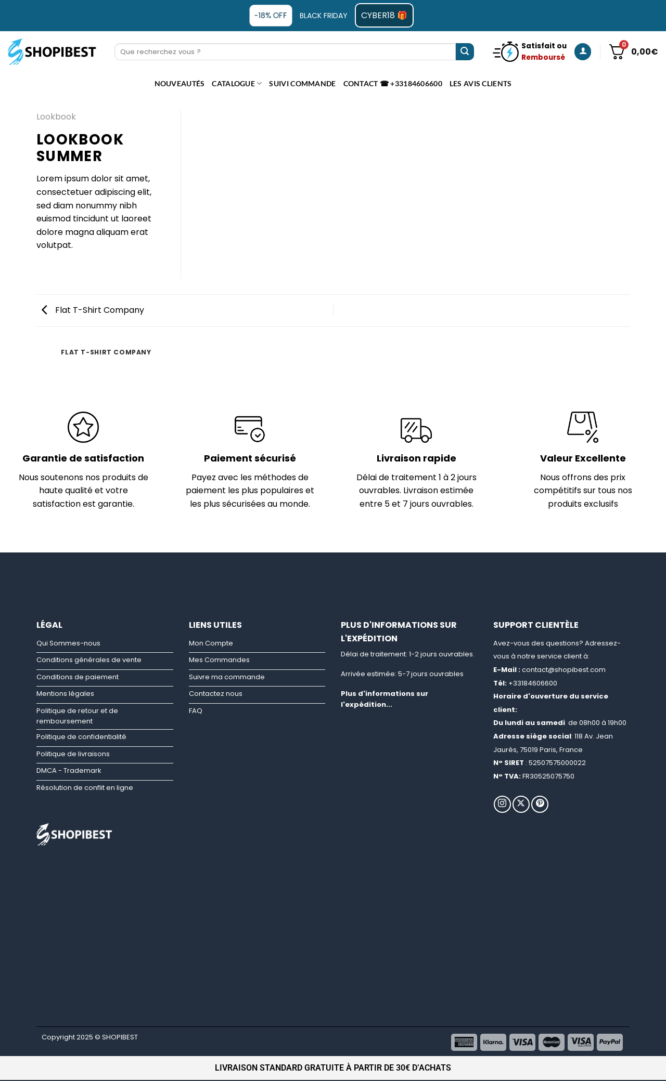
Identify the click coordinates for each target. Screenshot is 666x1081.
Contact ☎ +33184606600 (392, 83)
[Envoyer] (464, 52)
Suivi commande (302, 83)
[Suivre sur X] (521, 804)
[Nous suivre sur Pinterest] (539, 804)
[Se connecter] (582, 51)
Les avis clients (481, 83)
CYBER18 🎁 (384, 15)
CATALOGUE (237, 83)
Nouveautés (180, 83)
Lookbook (56, 117)
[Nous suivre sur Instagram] (502, 804)
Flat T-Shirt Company (93, 310)
